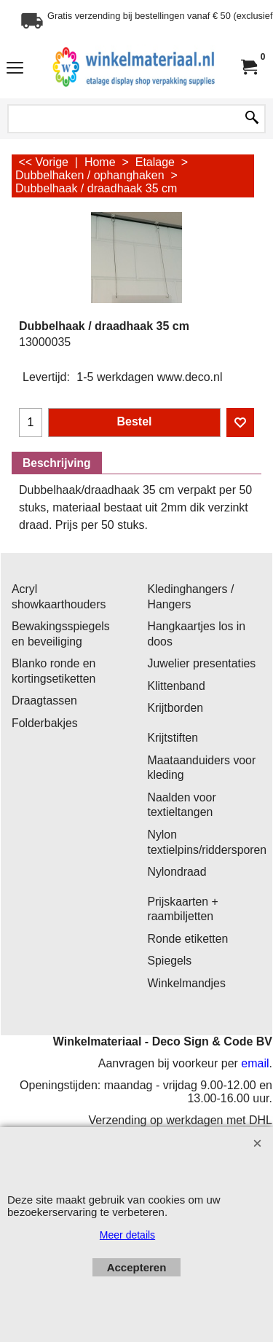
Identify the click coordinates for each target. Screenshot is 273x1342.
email (255, 1063)
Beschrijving (57, 463)
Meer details (127, 1235)
